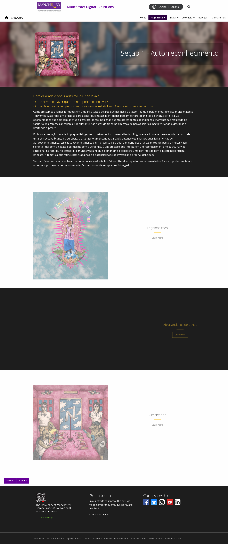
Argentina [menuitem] (157, 17)
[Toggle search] (188, 6)
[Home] (7, 18)
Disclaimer (39, 538)
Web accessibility (92, 538)
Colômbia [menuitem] (187, 17)
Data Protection (54, 538)
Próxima (23, 480)
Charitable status (138, 538)
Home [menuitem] (143, 17)
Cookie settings (46, 517)
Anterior (10, 480)
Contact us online (98, 514)
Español (175, 6)
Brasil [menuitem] (173, 17)
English (162, 6)
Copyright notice (73, 538)
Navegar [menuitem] (202, 17)
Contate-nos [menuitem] (219, 17)
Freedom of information (115, 538)
